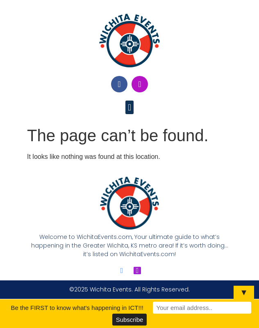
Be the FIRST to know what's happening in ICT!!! (77, 307)
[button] (129, 107)
